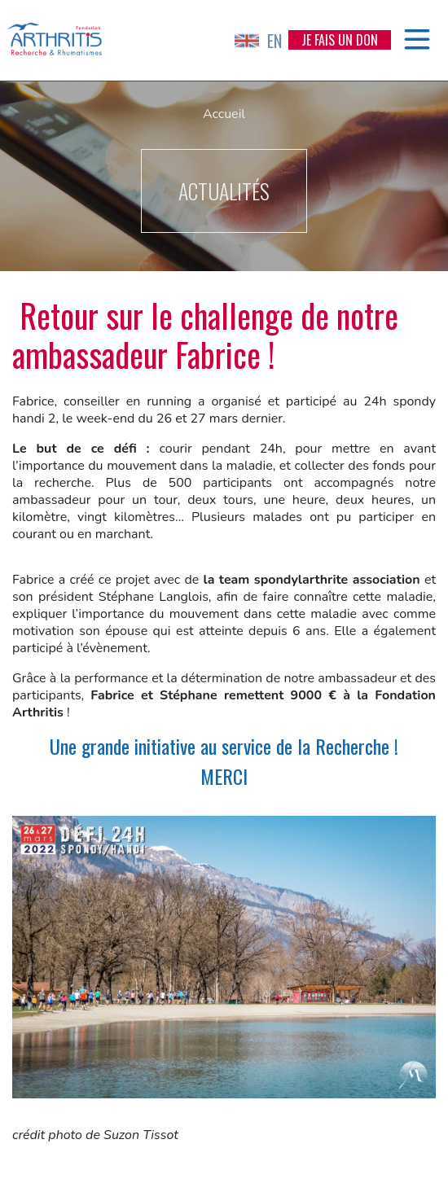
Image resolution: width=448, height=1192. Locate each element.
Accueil (224, 114)
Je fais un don (339, 40)
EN (258, 40)
